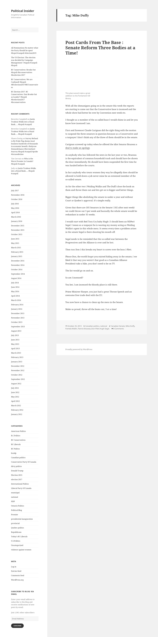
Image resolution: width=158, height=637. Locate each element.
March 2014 (16, 300)
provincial (15, 523)
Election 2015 (16, 475)
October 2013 (16, 322)
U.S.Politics (15, 541)
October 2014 (16, 269)
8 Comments (118, 328)
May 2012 (15, 397)
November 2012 (17, 370)
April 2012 (15, 401)
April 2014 (15, 296)
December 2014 (17, 261)
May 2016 (15, 208)
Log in (13, 566)
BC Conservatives (18, 440)
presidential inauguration (22, 519)
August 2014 (16, 278)
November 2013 (17, 318)
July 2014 (15, 282)
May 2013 (15, 344)
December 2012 (17, 366)
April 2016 (15, 212)
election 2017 (16, 479)
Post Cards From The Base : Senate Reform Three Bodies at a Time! (100, 47)
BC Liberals (16, 444)
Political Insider (22, 11)
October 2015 (16, 234)
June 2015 (15, 239)
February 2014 (17, 304)
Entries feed (16, 571)
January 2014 (16, 309)
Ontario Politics (17, 506)
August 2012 (16, 383)
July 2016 (15, 203)
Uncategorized (17, 545)
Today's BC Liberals (19, 536)
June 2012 (15, 392)
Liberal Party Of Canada (21, 488)
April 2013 (15, 348)
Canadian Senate (118, 326)
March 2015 (16, 247)
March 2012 (16, 405)
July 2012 (15, 388)
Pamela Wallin (71, 328)
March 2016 (16, 217)
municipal (15, 492)
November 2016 (17, 195)
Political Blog (16, 510)
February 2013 (17, 357)
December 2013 (17, 313)
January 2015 (16, 256)
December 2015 (17, 225)
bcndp (13, 453)
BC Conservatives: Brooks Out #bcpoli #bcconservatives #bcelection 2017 (23, 72)
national (14, 497)
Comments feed (17, 575)
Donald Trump (17, 470)
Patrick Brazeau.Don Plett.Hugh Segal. (94, 328)
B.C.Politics (15, 435)
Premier (14, 514)
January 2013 (16, 361)
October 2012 (16, 375)
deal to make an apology (77, 147)
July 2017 (15, 190)
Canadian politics (18, 457)
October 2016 (16, 199)
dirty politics (16, 466)
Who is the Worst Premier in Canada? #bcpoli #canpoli (22, 161)
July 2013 (15, 335)
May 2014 (15, 291)
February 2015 (17, 252)
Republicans (16, 532)
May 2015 (15, 243)
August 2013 (16, 331)
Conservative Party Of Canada (23, 462)
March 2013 (16, 353)
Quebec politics (17, 528)
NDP (13, 501)
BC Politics (15, 449)
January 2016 (16, 221)
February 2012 (17, 410)
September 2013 (18, 326)
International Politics (20, 484)
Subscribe (17, 626)
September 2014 (18, 274)
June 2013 (15, 340)
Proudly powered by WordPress (78, 349)
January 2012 (16, 414)
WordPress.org (17, 580)
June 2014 (15, 287)
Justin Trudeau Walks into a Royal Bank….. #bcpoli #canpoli (23, 122)
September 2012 (18, 379)
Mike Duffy (130, 326)
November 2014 (17, 265)
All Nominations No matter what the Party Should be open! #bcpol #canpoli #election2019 (24, 50)
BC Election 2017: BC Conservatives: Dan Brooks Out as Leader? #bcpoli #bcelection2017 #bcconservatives (24, 96)
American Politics (18, 431)
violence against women (21, 549)
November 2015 (17, 230)
